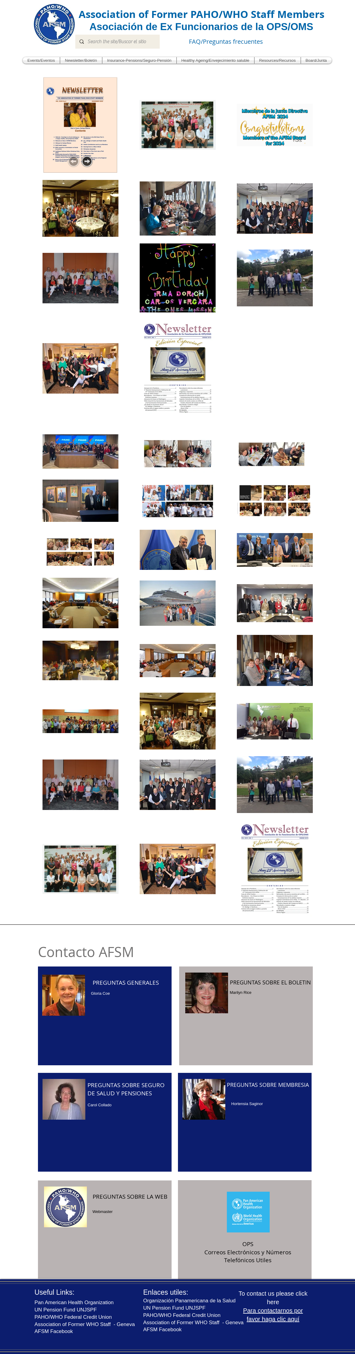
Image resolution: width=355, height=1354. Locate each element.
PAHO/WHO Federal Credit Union (73, 1317)
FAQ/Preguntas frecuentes (226, 41)
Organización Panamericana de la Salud (189, 1301)
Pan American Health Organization (74, 1302)
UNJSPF (195, 1308)
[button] (41, 60)
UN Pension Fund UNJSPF (66, 1310)
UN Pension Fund (164, 1308)
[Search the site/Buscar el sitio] (117, 42)
